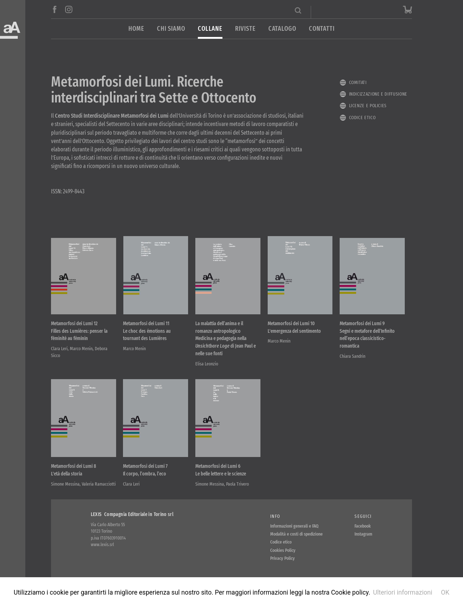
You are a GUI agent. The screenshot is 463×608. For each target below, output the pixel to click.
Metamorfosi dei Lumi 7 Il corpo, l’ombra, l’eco (145, 470)
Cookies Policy (283, 550)
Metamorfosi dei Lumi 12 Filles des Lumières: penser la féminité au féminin (79, 331)
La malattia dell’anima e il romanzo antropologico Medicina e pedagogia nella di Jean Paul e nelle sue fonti (225, 338)
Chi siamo (171, 29)
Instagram (363, 534)
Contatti (322, 29)
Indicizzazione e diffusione (378, 94)
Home (136, 29)
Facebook (362, 526)
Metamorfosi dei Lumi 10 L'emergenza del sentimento (294, 327)
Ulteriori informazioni (402, 592)
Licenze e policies (368, 105)
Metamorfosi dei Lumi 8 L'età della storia (73, 470)
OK (445, 592)
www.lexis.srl (102, 544)
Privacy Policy (282, 558)
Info (275, 516)
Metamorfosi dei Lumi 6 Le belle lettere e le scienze (220, 470)
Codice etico (362, 117)
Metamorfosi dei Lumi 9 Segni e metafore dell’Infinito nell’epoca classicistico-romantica (367, 334)
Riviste (245, 29)
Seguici (362, 516)
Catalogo (282, 29)
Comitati (358, 82)
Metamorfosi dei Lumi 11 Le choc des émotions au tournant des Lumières (147, 331)
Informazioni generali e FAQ (294, 526)
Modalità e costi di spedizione (296, 534)
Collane (210, 29)
